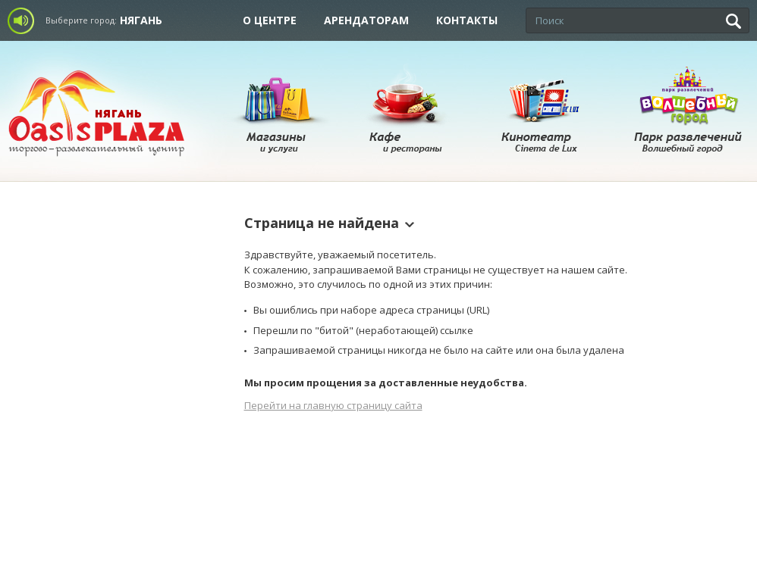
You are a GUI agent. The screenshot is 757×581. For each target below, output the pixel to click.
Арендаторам (366, 20)
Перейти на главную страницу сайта (333, 405)
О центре (270, 20)
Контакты (467, 20)
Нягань (141, 20)
